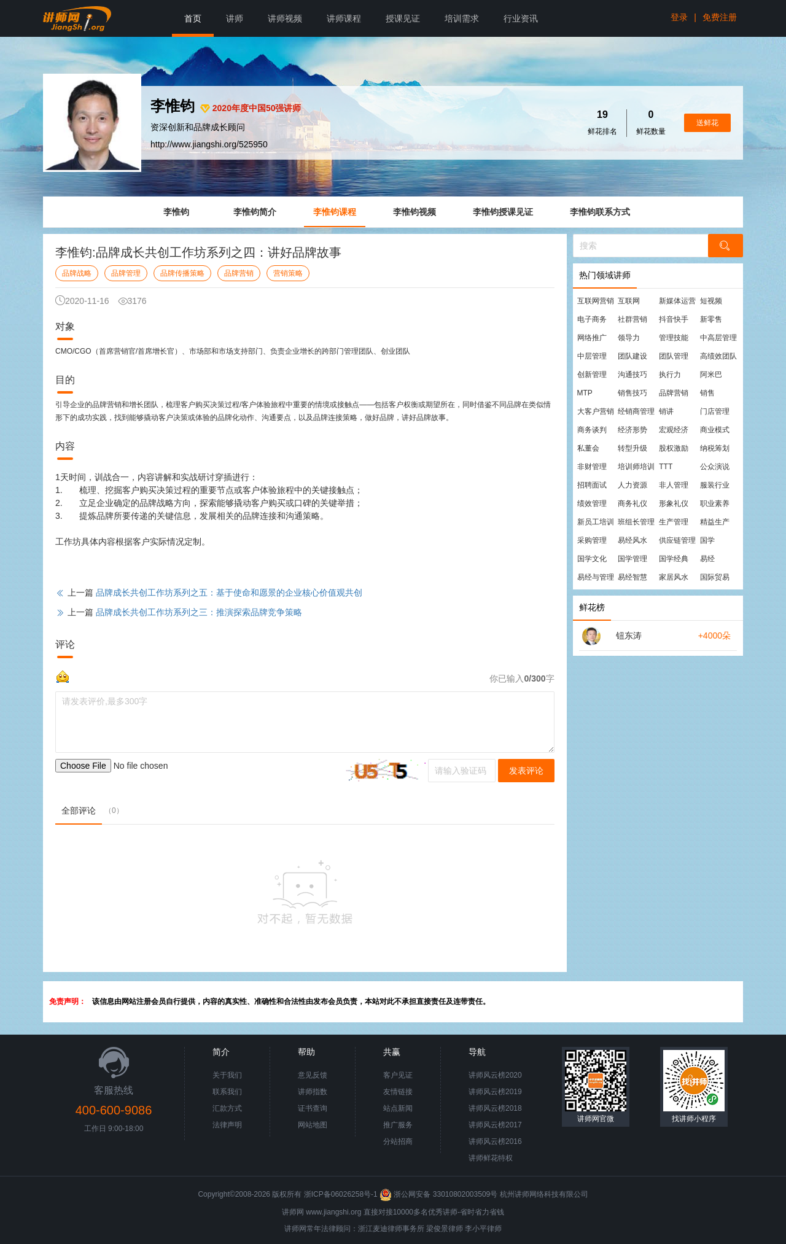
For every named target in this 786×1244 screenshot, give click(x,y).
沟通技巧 (632, 374)
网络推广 (592, 337)
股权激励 (673, 448)
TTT (665, 466)
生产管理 (673, 522)
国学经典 (673, 558)
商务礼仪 (632, 503)
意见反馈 (312, 1075)
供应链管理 (677, 540)
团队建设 (632, 356)
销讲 (666, 411)
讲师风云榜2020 (495, 1075)
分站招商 (398, 1141)
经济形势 (632, 430)
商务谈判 (592, 430)
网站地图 (312, 1125)
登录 (679, 17)
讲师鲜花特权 (491, 1158)
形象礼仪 (673, 503)
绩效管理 (592, 503)
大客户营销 (595, 411)
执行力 (670, 374)
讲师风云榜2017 (495, 1125)
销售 (707, 393)
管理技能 (673, 337)
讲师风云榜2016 (495, 1141)
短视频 (711, 301)
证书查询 (312, 1108)
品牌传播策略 (182, 273)
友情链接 (398, 1091)
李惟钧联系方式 (600, 212)
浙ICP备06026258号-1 (341, 1194)
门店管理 (715, 411)
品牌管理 (126, 273)
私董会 (588, 448)
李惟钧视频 (414, 212)
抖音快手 (673, 319)
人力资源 (632, 485)
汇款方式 (227, 1108)
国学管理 (632, 558)
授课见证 (403, 18)
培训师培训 (636, 466)
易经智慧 (632, 577)
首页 (192, 18)
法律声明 (227, 1125)
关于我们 (227, 1075)
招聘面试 (592, 485)
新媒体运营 (677, 301)
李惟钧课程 (334, 212)
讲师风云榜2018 (495, 1108)
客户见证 (398, 1075)
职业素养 (715, 503)
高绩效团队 (718, 356)
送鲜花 (707, 123)
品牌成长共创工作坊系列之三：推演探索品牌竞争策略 (199, 612)
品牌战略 (76, 273)
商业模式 (715, 430)
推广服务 (398, 1125)
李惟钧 (176, 212)
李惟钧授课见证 (503, 212)
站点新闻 (398, 1108)
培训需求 (462, 18)
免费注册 (719, 17)
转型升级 (632, 448)
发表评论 (526, 771)
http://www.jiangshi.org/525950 (209, 144)
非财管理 (592, 466)
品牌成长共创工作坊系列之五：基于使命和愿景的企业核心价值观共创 (229, 592)
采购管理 (592, 540)
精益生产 (715, 522)
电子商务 (592, 319)
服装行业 (715, 485)
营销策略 (288, 273)
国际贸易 (715, 577)
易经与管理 (595, 577)
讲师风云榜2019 (495, 1091)
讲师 (234, 18)
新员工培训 (595, 522)
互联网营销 (595, 301)
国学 (707, 540)
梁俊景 (437, 1228)
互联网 (629, 301)
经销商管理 (636, 411)
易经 (707, 558)
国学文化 (592, 558)
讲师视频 (285, 18)
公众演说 (715, 466)
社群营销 (632, 319)
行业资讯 (521, 18)
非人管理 (673, 485)
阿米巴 (711, 374)
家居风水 (673, 577)
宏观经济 (673, 430)
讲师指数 (312, 1091)
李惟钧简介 (254, 212)
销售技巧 (632, 393)
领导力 (629, 337)
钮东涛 (629, 635)
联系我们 (227, 1091)
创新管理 (592, 374)
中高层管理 (718, 337)
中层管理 (592, 356)
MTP (585, 393)
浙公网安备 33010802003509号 (439, 1194)
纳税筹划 (715, 448)
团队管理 (673, 356)
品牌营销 (239, 273)
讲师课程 (344, 18)
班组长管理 (636, 522)
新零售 (711, 319)
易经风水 (632, 540)
